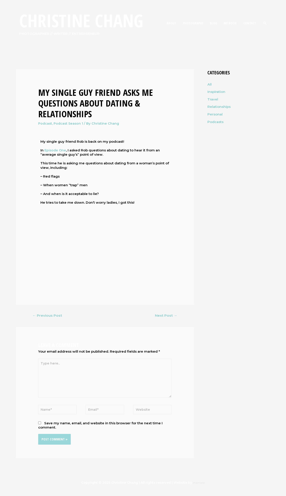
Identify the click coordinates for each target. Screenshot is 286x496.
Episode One (55, 150)
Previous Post (48, 315)
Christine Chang (83, 20)
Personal (215, 114)
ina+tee (199, 485)
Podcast (45, 123)
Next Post (165, 315)
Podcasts (215, 122)
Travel (212, 99)
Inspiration (216, 92)
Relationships (219, 107)
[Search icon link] (265, 23)
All (209, 84)
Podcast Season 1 (69, 123)
